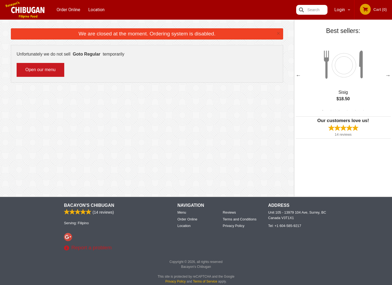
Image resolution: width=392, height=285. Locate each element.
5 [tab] (355, 110)
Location (96, 9)
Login (339, 9)
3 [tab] (339, 110)
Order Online (68, 9)
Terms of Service (205, 281)
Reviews (229, 212)
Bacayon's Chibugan (89, 205)
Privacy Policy (233, 226)
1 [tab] (323, 110)
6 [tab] (363, 110)
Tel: (284, 226)
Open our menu (40, 69)
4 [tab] (347, 110)
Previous (298, 75)
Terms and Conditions (239, 219)
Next (388, 75)
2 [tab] (331, 110)
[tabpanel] (343, 75)
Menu (181, 212)
